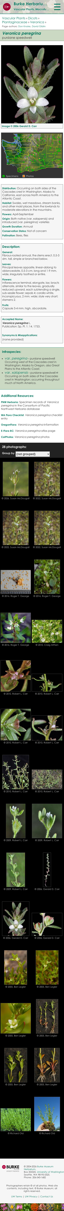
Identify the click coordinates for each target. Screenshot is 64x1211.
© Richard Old (16, 1133)
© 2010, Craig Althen (47, 644)
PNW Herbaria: (10, 402)
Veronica (37, 22)
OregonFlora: (9, 424)
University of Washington (50, 1172)
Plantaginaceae (14, 22)
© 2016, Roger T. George (15, 596)
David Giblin (39, 26)
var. (16, 358)
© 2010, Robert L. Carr (16, 693)
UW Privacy (31, 1196)
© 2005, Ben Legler (15, 986)
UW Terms (16, 1196)
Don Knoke (24, 26)
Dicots (32, 18)
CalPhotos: (7, 436)
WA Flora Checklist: (12, 415)
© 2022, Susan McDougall (47, 498)
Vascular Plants (13, 18)
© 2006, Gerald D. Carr (47, 889)
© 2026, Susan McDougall (16, 498)
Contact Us (46, 1196)
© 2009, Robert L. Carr (16, 840)
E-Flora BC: (7, 430)
